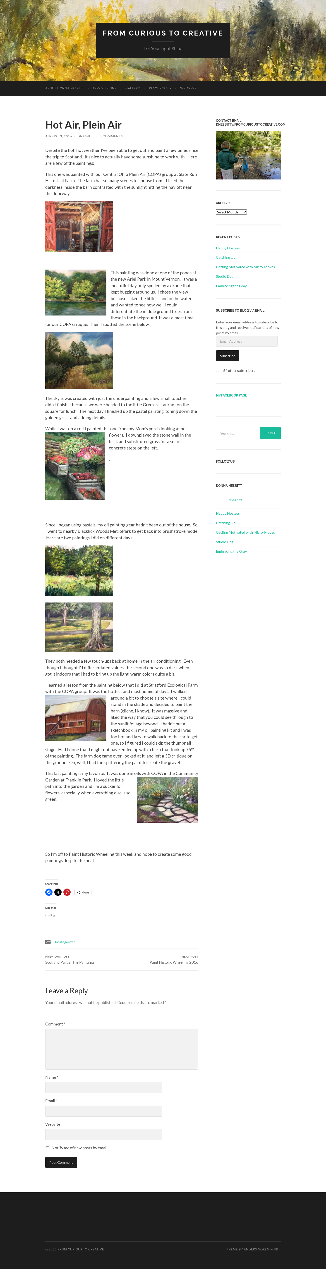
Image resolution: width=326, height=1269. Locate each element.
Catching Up (225, 257)
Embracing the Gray (231, 285)
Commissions (104, 88)
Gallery (132, 88)
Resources (158, 88)
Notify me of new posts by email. (80, 1147)
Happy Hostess (228, 248)
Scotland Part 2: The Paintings (69, 959)
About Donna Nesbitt (64, 88)
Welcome (188, 88)
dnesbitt (85, 136)
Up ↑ (277, 1249)
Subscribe (227, 355)
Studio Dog (224, 276)
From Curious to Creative (163, 33)
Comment (55, 1023)
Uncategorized (64, 942)
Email (51, 1100)
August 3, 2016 (58, 136)
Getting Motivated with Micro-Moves (245, 267)
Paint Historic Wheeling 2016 (174, 959)
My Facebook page (231, 395)
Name (51, 1077)
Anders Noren (256, 1249)
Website (52, 1124)
